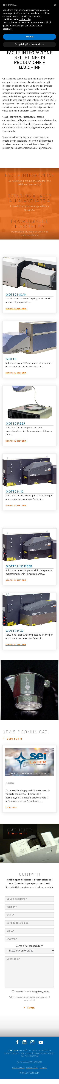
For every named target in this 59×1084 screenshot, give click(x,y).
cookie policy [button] (25, 19)
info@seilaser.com (29, 1072)
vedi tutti (14, 738)
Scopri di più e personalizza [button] (29, 44)
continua (11, 807)
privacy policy (42, 991)
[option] (29, 690)
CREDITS (43, 1067)
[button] (54, 5)
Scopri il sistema (16, 308)
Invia (31, 1007)
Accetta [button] (29, 36)
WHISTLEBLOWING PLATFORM (29, 1061)
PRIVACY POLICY (18, 1067)
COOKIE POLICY (32, 1067)
